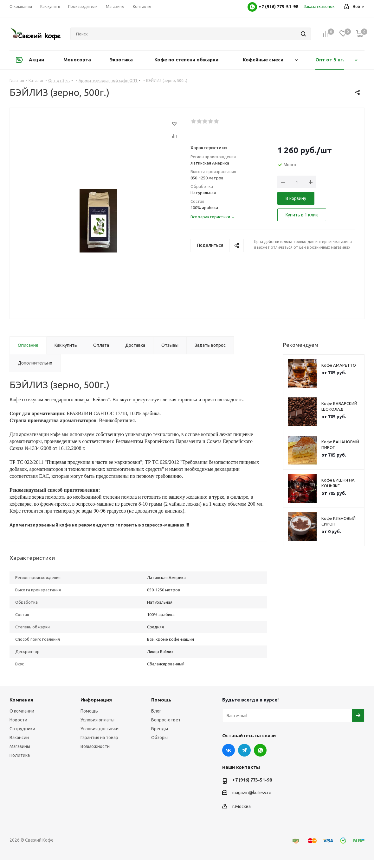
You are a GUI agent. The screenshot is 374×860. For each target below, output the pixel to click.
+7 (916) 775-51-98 (252, 779)
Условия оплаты (97, 719)
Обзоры (159, 737)
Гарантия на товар (99, 737)
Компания (21, 699)
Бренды (159, 728)
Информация (96, 699)
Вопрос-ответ (166, 719)
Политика (20, 755)
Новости (18, 719)
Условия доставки (100, 728)
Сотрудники (22, 728)
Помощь (89, 711)
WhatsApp (260, 750)
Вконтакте (228, 750)
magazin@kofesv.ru (251, 792)
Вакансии (19, 737)
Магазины (20, 746)
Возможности (95, 746)
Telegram (244, 750)
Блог (156, 711)
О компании (22, 711)
